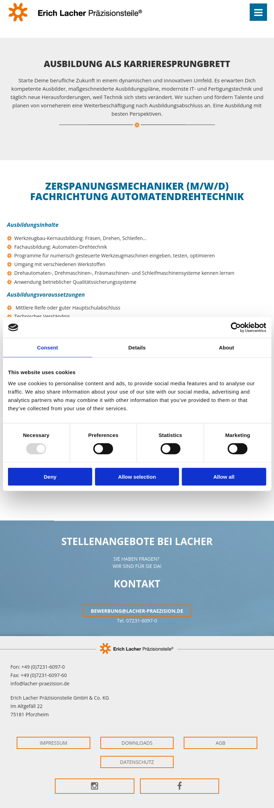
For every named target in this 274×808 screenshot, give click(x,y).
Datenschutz (137, 762)
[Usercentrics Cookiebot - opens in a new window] (235, 327)
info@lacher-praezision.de (39, 683)
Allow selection (137, 476)
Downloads (137, 743)
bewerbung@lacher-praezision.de (137, 611)
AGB (220, 743)
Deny (50, 476)
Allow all (223, 476)
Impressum (53, 743)
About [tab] (226, 348)
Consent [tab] (47, 348)
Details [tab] (137, 348)
